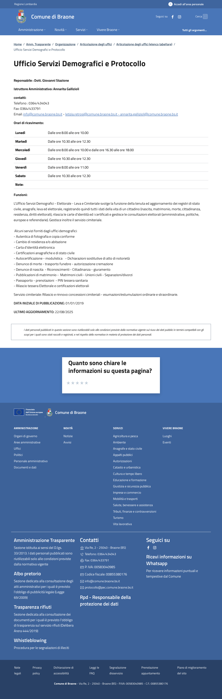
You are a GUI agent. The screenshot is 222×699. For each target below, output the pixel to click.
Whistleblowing (30, 640)
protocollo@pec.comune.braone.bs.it (106, 587)
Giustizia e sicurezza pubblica (132, 486)
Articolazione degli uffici (96, 44)
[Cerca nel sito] (203, 16)
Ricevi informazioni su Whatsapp (169, 560)
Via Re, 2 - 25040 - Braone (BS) (111, 547)
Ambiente (119, 442)
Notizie (68, 436)
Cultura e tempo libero (127, 473)
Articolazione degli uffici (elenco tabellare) (144, 44)
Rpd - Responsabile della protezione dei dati (105, 600)
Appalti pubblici (123, 454)
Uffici (17, 448)
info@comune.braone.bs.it (42, 114)
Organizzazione (65, 44)
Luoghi (167, 436)
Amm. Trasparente (38, 44)
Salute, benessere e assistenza (133, 505)
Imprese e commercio (127, 492)
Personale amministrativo (31, 461)
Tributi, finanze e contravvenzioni (134, 511)
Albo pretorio (27, 573)
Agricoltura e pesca (125, 436)
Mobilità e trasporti (125, 498)
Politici (18, 454)
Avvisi (67, 442)
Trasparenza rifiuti (33, 607)
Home (18, 44)
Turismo (118, 517)
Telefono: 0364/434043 (98, 554)
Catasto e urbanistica (126, 467)
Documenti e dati (25, 467)
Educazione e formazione (129, 480)
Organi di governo (25, 436)
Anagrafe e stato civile (127, 448)
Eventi (167, 442)
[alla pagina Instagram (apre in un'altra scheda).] (172, 16)
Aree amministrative (27, 442)
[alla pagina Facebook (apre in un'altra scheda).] (165, 16)
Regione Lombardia (25, 4)
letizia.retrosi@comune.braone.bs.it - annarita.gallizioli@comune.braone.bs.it (121, 114)
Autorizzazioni (122, 461)
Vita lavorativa (122, 524)
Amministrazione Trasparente (44, 540)
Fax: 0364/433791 (94, 560)
